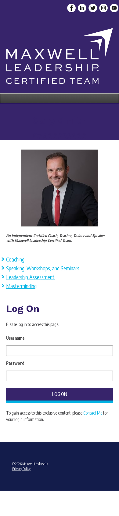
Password (15, 363)
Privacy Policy (21, 468)
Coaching (15, 259)
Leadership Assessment (30, 276)
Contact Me (92, 412)
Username (15, 338)
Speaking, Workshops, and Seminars (42, 268)
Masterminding (21, 285)
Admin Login (59, 492)
